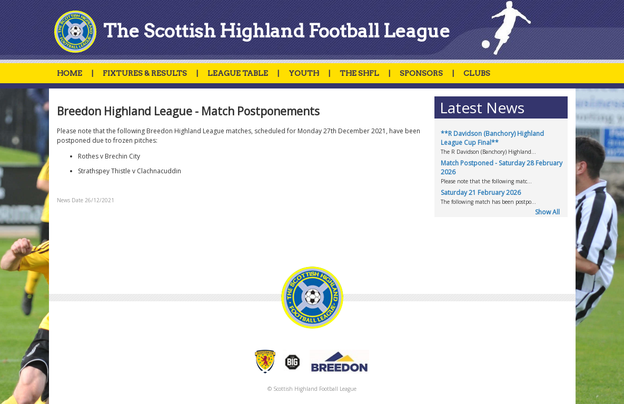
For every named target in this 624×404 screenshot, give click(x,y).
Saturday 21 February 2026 (481, 192)
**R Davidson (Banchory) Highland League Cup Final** (492, 138)
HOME (69, 73)
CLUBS (476, 73)
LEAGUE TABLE (237, 73)
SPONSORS (421, 73)
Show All (547, 212)
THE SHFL (359, 73)
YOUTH (304, 73)
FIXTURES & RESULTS (145, 73)
